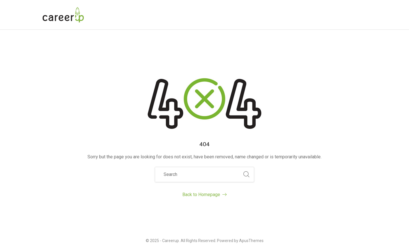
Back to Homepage (204, 194)
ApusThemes (251, 240)
